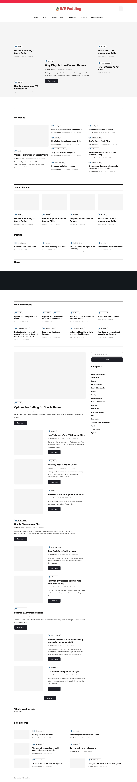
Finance (93, 391)
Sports (93, 426)
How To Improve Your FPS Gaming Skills (26, 87)
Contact (44, 17)
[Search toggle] (121, 8)
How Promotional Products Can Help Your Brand (82, 317)
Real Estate (95, 419)
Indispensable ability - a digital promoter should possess (81, 333)
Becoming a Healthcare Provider (51, 333)
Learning (94, 405)
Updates (94, 433)
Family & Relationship (98, 388)
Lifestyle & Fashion (97, 412)
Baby (61, 17)
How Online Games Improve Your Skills (107, 52)
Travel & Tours (95, 429)
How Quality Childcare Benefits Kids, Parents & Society (102, 153)
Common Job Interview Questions (83, 748)
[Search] (107, 354)
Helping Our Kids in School (42, 734)
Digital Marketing (96, 385)
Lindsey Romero (51, 69)
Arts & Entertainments (98, 374)
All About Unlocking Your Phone (54, 246)
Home (36, 17)
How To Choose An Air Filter (108, 68)
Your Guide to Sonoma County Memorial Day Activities (109, 333)
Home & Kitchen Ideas (98, 402)
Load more (50, 698)
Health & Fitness (96, 398)
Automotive (95, 378)
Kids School (83, 17)
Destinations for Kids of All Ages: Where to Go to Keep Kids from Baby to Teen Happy (26, 334)
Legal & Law (95, 409)
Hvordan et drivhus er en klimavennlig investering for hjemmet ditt (103, 167)
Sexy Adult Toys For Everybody (63, 152)
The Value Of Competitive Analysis (64, 671)
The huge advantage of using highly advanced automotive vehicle (45, 749)
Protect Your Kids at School (108, 316)
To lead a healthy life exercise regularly (47, 763)
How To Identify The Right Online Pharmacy (82, 247)
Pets (92, 416)
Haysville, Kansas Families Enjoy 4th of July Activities (52, 317)
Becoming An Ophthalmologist (63, 166)
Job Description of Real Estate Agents (84, 734)
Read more (51, 81)
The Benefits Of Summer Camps (110, 246)
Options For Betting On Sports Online (24, 52)
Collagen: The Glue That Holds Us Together (104, 763)
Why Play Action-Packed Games (65, 65)
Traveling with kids (97, 17)
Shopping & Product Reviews (100, 422)
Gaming (93, 395)
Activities (54, 17)
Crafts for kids (71, 17)
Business (94, 381)
